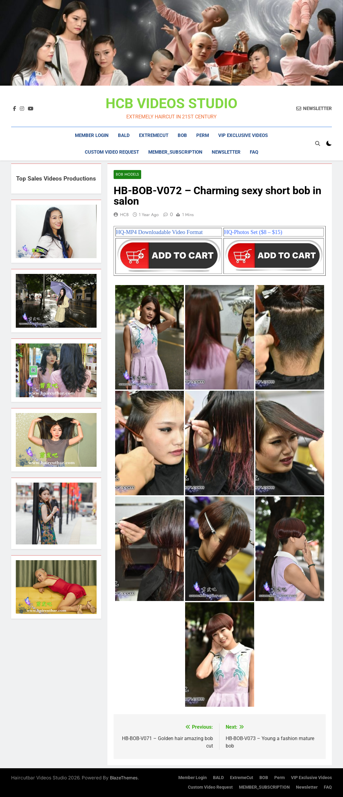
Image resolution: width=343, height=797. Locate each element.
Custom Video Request (112, 152)
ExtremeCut (153, 135)
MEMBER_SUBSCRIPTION (175, 152)
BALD (124, 135)
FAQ (254, 152)
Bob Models (127, 174)
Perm (202, 135)
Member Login (92, 135)
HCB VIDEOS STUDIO (171, 103)
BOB (182, 135)
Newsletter (226, 152)
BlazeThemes (124, 777)
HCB (124, 214)
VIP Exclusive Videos (243, 135)
